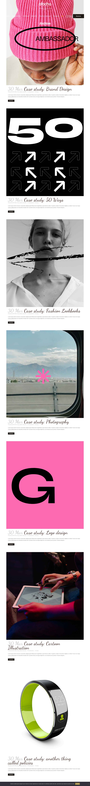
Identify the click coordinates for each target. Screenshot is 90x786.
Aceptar (77, 783)
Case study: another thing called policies (39, 761)
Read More (11, 100)
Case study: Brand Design (48, 89)
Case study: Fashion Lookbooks (52, 311)
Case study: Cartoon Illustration (34, 646)
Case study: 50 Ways (43, 200)
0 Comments (30, 92)
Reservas (78, 16)
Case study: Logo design (46, 532)
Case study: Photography (46, 422)
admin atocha (22, 92)
